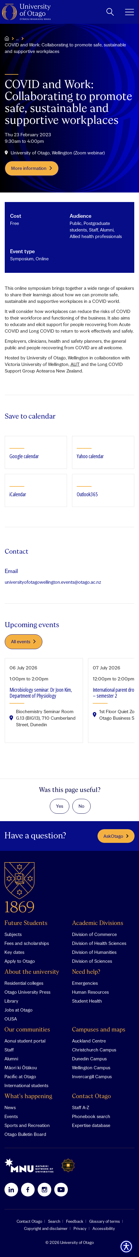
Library (11, 1000)
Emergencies (85, 983)
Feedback (74, 1221)
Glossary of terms (104, 1221)
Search (54, 1221)
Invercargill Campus (92, 1076)
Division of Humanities (94, 952)
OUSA (10, 1018)
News (10, 1107)
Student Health (87, 1000)
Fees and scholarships (26, 943)
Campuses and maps (98, 1030)
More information (32, 168)
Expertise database (91, 1125)
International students (26, 1085)
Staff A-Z (80, 1107)
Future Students (25, 923)
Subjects (13, 934)
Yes (59, 806)
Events (11, 1116)
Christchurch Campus (94, 1049)
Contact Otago (91, 1096)
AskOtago (116, 836)
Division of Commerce (94, 934)
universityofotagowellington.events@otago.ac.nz (53, 582)
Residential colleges (23, 983)
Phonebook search (91, 1116)
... (17, 38)
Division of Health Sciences (99, 943)
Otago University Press (27, 992)
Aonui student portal (24, 1040)
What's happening (28, 1096)
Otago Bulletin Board (25, 1134)
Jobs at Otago (18, 1009)
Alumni (11, 1058)
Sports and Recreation (27, 1125)
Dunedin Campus (89, 1058)
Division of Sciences (92, 961)
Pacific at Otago (20, 1076)
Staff (9, 1049)
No (81, 806)
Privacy (80, 1228)
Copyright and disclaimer (46, 1228)
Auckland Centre (89, 1040)
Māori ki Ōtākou (20, 1067)
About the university (31, 972)
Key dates (14, 952)
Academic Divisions (97, 923)
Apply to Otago (19, 961)
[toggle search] (110, 12)
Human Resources (90, 992)
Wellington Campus (91, 1067)
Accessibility (103, 1228)
